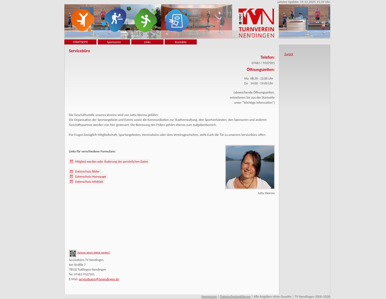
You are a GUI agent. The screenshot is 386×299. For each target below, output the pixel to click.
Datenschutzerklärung (235, 296)
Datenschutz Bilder (87, 171)
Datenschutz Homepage (90, 176)
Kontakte (181, 42)
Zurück (288, 54)
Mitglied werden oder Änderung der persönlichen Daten (111, 161)
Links (147, 42)
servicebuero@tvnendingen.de (99, 279)
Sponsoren (114, 42)
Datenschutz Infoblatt (89, 182)
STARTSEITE (80, 42)
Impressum (209, 296)
